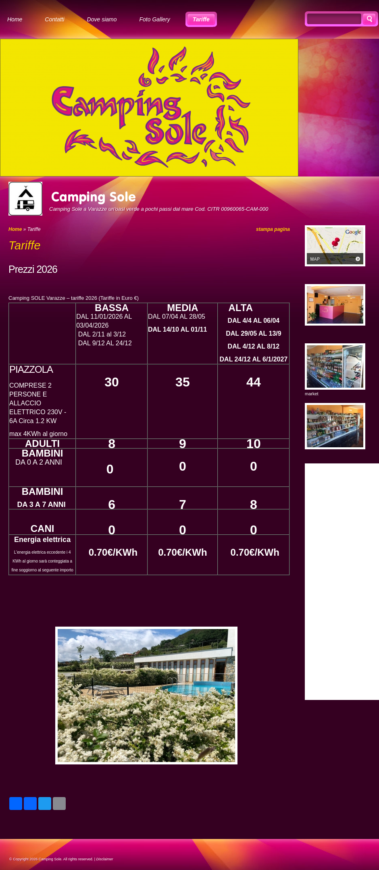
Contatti (54, 19)
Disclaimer (104, 859)
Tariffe (201, 19)
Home (14, 19)
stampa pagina (273, 229)
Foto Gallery (155, 19)
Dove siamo (102, 19)
